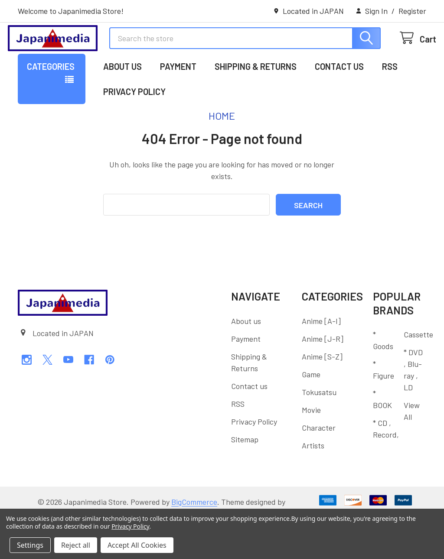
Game (311, 404)
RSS (390, 97)
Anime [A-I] (321, 351)
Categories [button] (51, 97)
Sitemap (244, 469)
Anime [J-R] (322, 368)
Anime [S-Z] (322, 386)
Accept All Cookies (137, 545)
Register (412, 11)
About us (122, 97)
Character (319, 457)
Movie (311, 440)
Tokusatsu (319, 422)
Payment (178, 97)
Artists (313, 475)
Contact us (339, 97)
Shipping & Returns (256, 97)
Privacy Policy (134, 122)
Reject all (75, 545)
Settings (30, 545)
